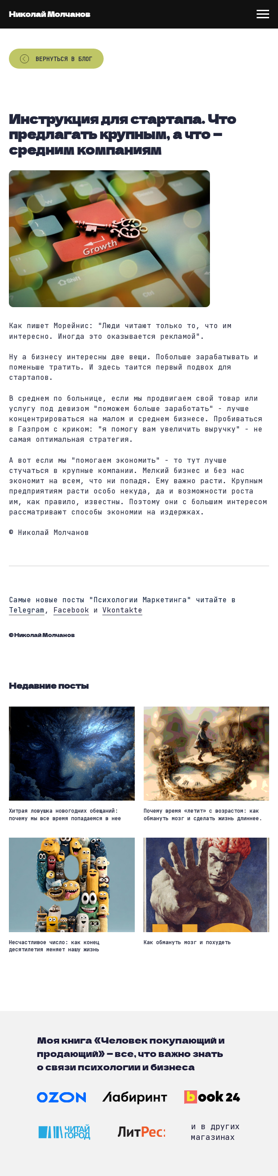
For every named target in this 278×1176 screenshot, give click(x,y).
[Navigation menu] (263, 14)
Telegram (26, 610)
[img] (61, 1097)
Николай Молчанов (49, 13)
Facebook (71, 610)
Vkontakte (122, 610)
